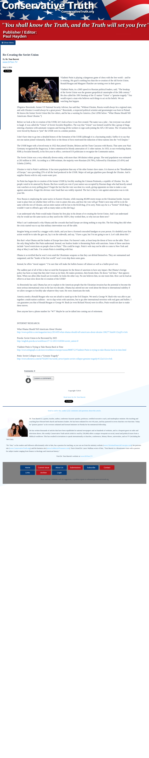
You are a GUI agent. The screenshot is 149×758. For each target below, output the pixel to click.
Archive (43, 473)
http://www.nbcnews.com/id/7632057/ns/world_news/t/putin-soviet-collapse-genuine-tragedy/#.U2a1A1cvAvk (64, 359)
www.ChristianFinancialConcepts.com (117, 445)
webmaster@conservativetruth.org (97, 479)
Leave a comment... (43, 378)
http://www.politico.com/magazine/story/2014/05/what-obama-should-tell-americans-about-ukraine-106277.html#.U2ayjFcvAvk (72, 332)
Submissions (75, 467)
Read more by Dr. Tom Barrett (74, 397)
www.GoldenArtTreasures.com (58, 448)
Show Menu (8, 43)
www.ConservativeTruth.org (20, 448)
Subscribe (91, 467)
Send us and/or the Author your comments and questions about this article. (74, 411)
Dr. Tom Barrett (12, 59)
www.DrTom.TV (10, 62)
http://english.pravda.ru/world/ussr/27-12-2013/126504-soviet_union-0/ (48, 341)
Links (27, 473)
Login (59, 473)
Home (27, 467)
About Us (59, 467)
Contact (107, 467)
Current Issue (43, 467)
